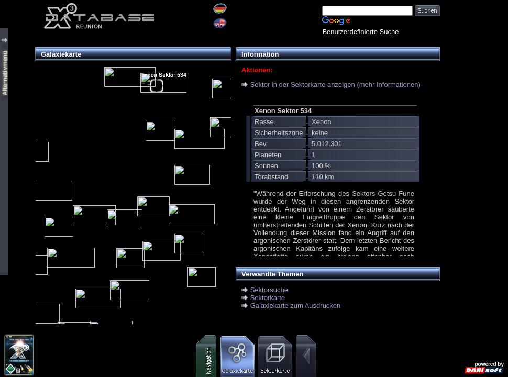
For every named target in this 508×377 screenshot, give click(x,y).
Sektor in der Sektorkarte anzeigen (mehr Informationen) (335, 84)
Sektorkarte (267, 298)
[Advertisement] (474, 32)
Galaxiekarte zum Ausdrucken (295, 305)
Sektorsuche (269, 290)
